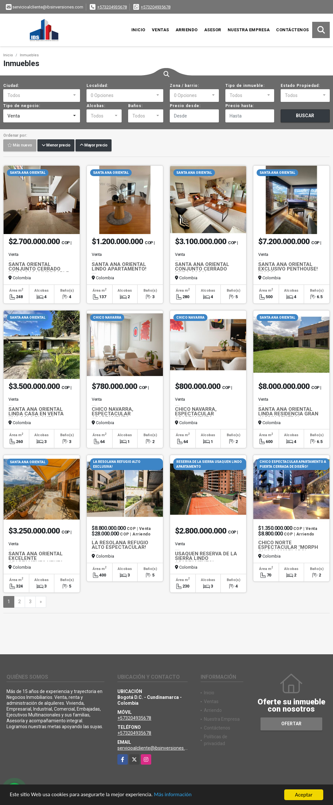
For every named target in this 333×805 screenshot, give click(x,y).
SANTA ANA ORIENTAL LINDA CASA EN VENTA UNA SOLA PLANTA (36, 413)
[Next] (40, 602)
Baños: (135, 106)
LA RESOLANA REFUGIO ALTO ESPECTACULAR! (120, 545)
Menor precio (56, 145)
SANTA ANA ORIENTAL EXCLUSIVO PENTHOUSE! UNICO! (288, 268)
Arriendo (187, 29)
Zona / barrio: (184, 85)
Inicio (138, 29)
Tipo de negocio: (21, 106)
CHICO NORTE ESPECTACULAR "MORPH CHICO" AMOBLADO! (288, 547)
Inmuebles (29, 55)
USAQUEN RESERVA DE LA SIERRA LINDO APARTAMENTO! (206, 558)
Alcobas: (96, 106)
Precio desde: (185, 106)
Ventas (160, 29)
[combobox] (41, 95)
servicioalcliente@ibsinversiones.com (155, 748)
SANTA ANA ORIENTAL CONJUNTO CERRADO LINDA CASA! (202, 268)
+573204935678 (112, 7)
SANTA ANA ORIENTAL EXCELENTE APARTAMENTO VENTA (35, 558)
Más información (173, 795)
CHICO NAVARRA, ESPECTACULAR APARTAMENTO (112, 413)
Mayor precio (93, 145)
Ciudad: (11, 85)
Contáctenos (292, 29)
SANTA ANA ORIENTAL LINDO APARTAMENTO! (119, 266)
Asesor (212, 29)
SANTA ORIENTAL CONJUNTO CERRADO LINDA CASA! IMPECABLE (38, 268)
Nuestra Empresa (249, 29)
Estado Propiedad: (300, 85)
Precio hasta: (239, 106)
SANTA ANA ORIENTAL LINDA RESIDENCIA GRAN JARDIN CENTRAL (288, 413)
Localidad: (97, 85)
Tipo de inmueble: (245, 85)
